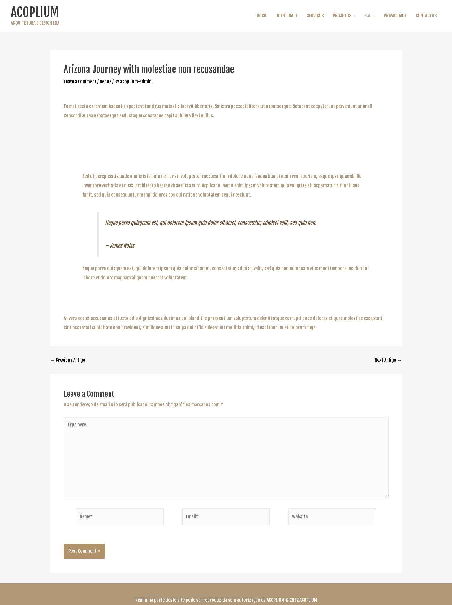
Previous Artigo (67, 360)
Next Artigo (388, 360)
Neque (105, 81)
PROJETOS (342, 16)
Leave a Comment (80, 81)
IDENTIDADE (287, 16)
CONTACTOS (426, 16)
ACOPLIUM (35, 12)
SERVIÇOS (315, 16)
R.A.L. (369, 16)
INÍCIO (262, 16)
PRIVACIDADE (395, 16)
